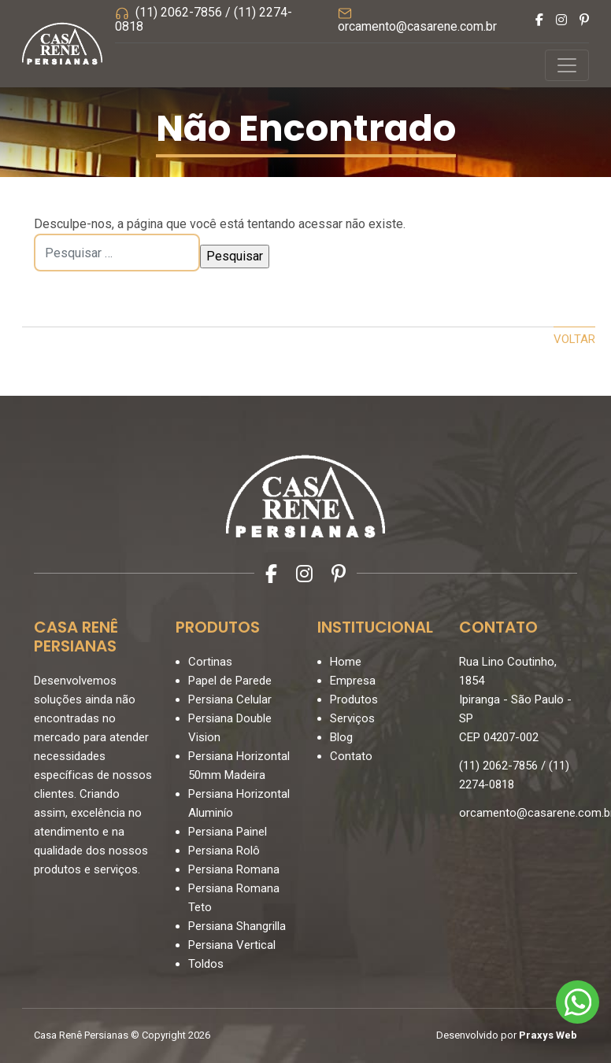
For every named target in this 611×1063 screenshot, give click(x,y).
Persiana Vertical (232, 945)
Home (345, 662)
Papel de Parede (230, 681)
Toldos (206, 964)
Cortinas (210, 662)
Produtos (354, 699)
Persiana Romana (234, 869)
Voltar (574, 339)
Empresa (353, 681)
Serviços (352, 718)
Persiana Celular (230, 699)
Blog (341, 737)
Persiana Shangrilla (237, 926)
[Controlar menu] (567, 65)
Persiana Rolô (224, 850)
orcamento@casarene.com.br (417, 26)
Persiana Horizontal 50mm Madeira (239, 765)
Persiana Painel (227, 832)
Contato (351, 756)
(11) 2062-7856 (178, 12)
